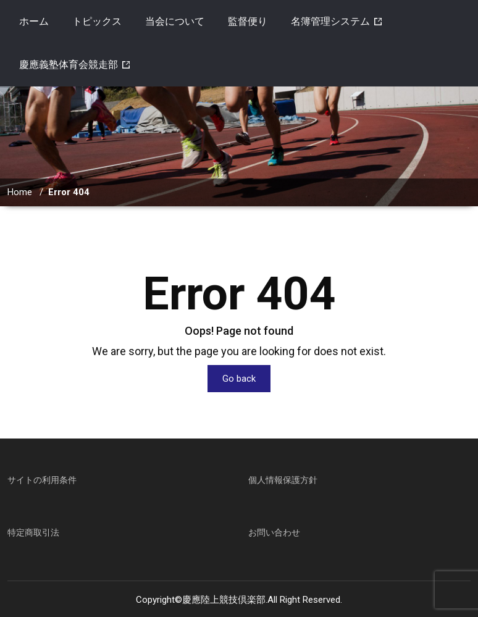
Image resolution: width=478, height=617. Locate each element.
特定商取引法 (33, 532)
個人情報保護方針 (282, 480)
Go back (239, 378)
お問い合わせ (274, 532)
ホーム (34, 21)
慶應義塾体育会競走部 (68, 64)
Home (19, 192)
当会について (174, 21)
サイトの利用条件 (42, 480)
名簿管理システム (330, 21)
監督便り (247, 21)
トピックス (97, 21)
